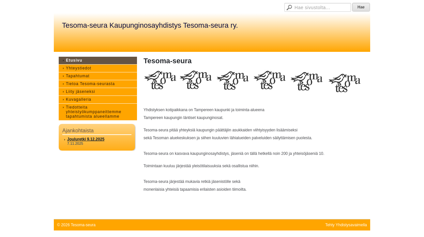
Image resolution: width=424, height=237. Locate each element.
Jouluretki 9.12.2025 (85, 139)
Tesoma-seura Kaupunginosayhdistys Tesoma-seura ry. (150, 25)
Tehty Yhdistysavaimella (346, 225)
